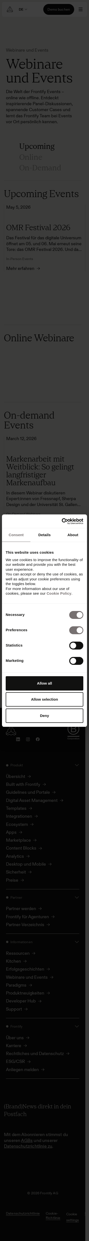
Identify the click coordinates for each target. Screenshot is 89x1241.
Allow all (44, 683)
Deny (44, 715)
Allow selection (44, 699)
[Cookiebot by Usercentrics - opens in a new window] (62, 521)
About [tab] (72, 535)
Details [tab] (44, 535)
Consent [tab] (16, 535)
